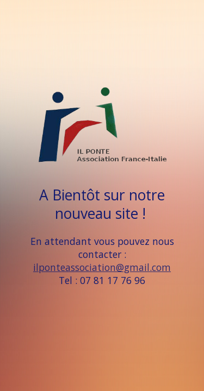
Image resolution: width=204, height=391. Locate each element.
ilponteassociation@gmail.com (102, 267)
